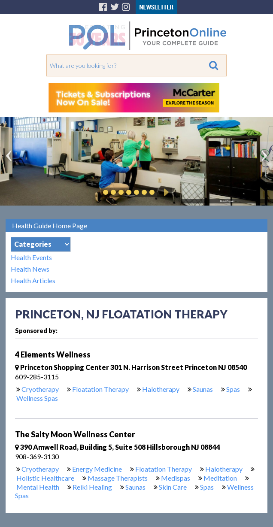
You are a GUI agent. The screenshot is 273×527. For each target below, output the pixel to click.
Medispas (175, 478)
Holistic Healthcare (45, 478)
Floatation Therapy (100, 389)
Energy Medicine (97, 469)
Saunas (203, 389)
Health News (30, 269)
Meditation (220, 478)
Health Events (31, 257)
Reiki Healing (92, 487)
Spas (233, 389)
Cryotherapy (40, 389)
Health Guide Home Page (49, 225)
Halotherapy (160, 389)
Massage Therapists (118, 478)
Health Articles (33, 280)
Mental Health (37, 487)
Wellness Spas (37, 398)
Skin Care (173, 487)
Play (165, 192)
